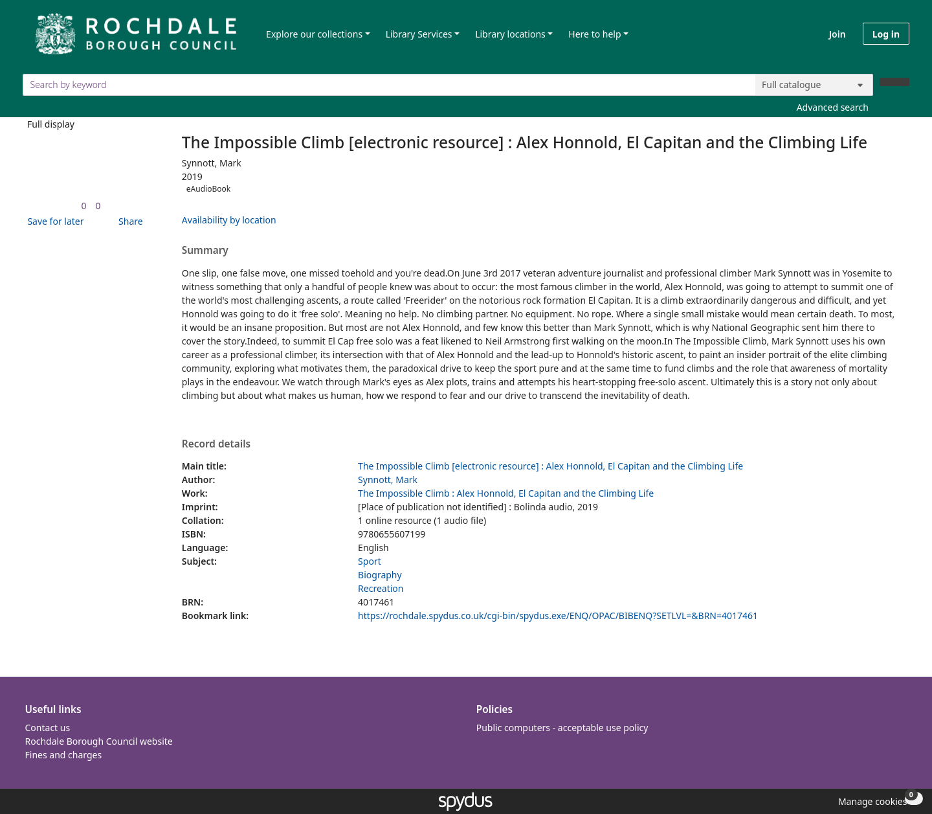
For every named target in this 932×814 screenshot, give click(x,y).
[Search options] (814, 85)
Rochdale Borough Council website (99, 741)
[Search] (894, 82)
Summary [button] (205, 250)
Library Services (419, 34)
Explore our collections (314, 34)
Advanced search (833, 107)
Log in (886, 34)
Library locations (510, 34)
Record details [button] (216, 444)
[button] (53, 221)
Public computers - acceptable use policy (562, 727)
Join (837, 34)
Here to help (594, 34)
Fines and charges (63, 755)
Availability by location (229, 220)
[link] (83, 205)
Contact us (48, 727)
